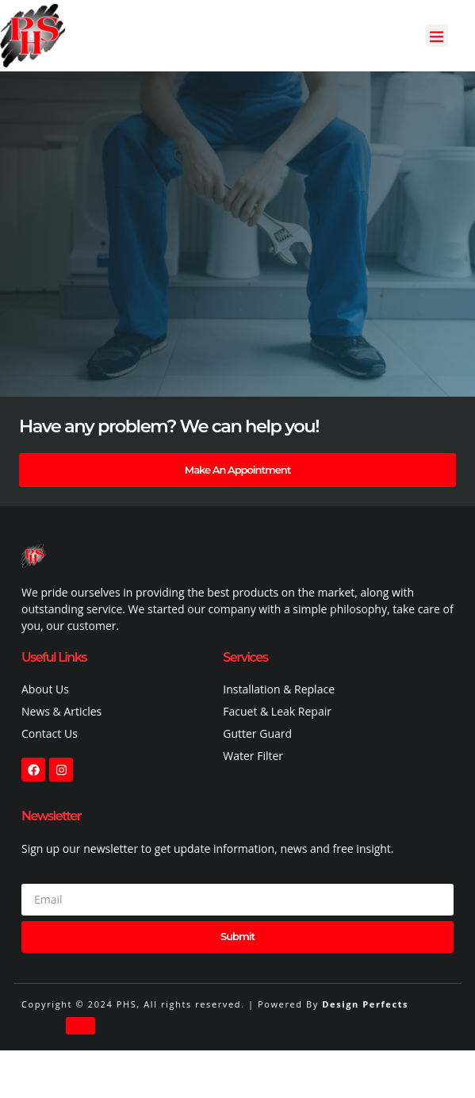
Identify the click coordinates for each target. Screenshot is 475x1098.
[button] (437, 36)
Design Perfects (365, 1004)
